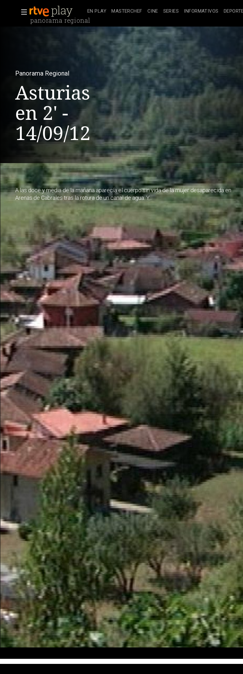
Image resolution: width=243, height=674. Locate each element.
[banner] (57, 11)
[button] (22, 12)
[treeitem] (96, 11)
